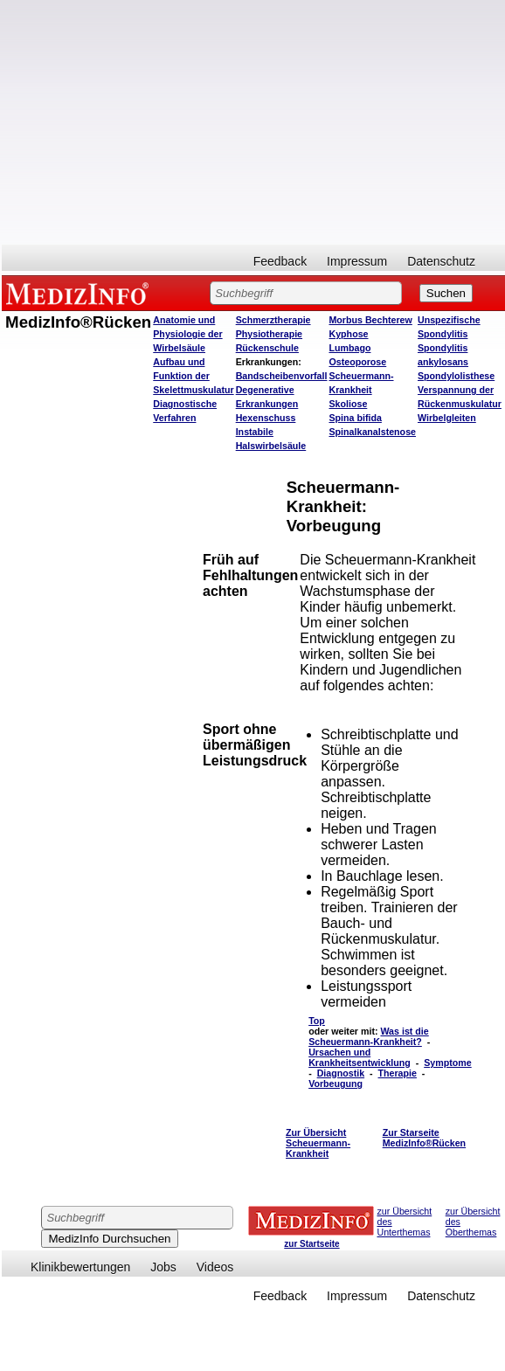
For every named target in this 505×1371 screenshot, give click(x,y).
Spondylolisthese (456, 375)
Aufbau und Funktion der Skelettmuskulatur (193, 376)
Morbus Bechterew (370, 320)
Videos (215, 1267)
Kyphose (348, 334)
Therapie (397, 1073)
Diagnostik (340, 1073)
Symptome (447, 1062)
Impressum (357, 261)
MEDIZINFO (80, 292)
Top (316, 1020)
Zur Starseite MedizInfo (425, 1137)
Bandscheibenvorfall (282, 375)
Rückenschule (267, 348)
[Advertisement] (253, 122)
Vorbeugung (335, 1083)
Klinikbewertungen (80, 1267)
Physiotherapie (269, 334)
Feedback (280, 261)
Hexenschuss (266, 417)
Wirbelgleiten (447, 417)
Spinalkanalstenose (372, 431)
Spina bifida (355, 417)
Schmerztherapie (273, 320)
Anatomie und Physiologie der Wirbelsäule (187, 334)
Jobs (163, 1267)
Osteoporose (357, 362)
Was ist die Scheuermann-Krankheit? (368, 1036)
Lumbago (349, 348)
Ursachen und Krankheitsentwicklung (359, 1057)
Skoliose (348, 403)
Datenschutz (441, 261)
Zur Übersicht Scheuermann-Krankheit (318, 1143)
